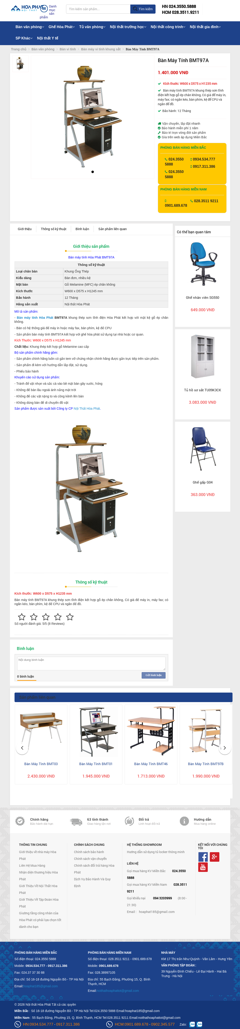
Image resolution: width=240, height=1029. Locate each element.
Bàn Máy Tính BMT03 (41, 763)
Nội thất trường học (128, 27)
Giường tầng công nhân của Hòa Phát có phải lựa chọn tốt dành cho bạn (40, 920)
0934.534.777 (204, 159)
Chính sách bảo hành (89, 852)
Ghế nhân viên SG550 (202, 297)
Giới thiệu (25, 229)
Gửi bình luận (153, 675)
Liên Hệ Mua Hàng (32, 865)
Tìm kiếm (143, 9)
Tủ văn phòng (92, 27)
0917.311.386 (204, 166)
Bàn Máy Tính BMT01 (96, 763)
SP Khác (24, 38)
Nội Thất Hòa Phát (87, 408)
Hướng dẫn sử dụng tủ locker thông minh (156, 852)
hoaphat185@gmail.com (157, 912)
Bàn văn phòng (30, 27)
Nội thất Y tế (47, 38)
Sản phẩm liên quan (112, 229)
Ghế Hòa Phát (62, 27)
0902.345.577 (163, 1024)
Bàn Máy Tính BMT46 (151, 763)
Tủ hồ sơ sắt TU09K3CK (202, 390)
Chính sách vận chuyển (90, 858)
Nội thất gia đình (205, 27)
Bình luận (82, 229)
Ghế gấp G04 (203, 482)
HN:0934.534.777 (38, 1024)
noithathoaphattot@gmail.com (118, 991)
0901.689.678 (176, 205)
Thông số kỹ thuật (53, 229)
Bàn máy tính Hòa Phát (35, 317)
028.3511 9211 (206, 201)
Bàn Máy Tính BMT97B (206, 763)
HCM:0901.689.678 (131, 1024)
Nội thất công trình (168, 27)
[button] (38, 111)
